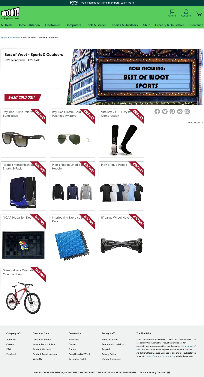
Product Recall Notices (45, 354)
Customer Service (42, 339)
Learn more (127, 2)
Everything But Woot (79, 354)
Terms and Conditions (113, 344)
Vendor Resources (111, 359)
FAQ (8, 349)
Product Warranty (42, 349)
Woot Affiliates (110, 339)
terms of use (151, 356)
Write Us (37, 359)
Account (186, 13)
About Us (11, 339)
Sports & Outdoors (10, 37)
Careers (10, 344)
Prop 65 (106, 349)
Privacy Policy (109, 354)
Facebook (74, 339)
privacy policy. (169, 356)
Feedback (11, 354)
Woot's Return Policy (44, 344)
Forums (171, 13)
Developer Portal (77, 359)
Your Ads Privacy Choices (152, 372)
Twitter (72, 344)
